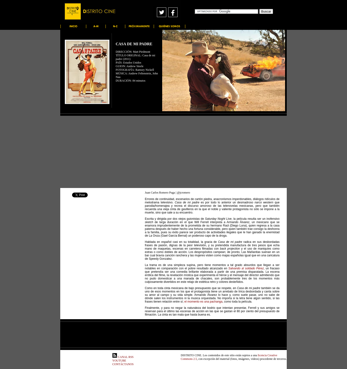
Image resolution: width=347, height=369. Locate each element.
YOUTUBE (119, 360)
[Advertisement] (173, 152)
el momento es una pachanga (203, 301)
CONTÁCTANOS (122, 364)
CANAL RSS (122, 357)
